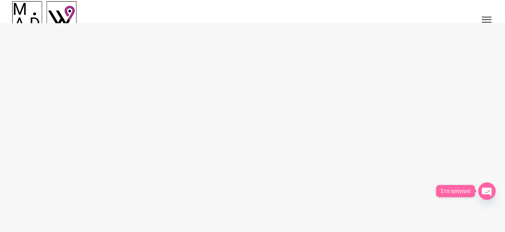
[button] (487, 20)
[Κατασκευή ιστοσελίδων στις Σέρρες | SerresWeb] (44, 16)
